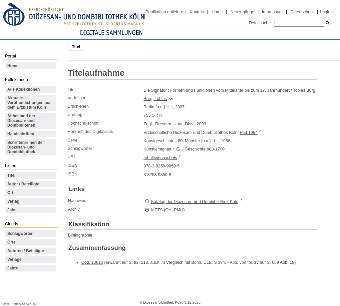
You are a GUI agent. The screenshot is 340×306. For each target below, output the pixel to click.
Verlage (14, 259)
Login (325, 12)
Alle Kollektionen (23, 89)
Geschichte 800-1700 (204, 149)
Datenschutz (302, 12)
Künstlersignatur (159, 149)
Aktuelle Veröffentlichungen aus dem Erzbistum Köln (29, 103)
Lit (171, 107)
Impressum (272, 12)
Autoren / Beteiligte (25, 251)
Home (217, 12)
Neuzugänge (242, 12)
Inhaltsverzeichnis (160, 157)
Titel (11, 175)
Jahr (11, 210)
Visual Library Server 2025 (20, 304)
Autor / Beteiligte (23, 184)
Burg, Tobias (155, 98)
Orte (11, 242)
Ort (10, 192)
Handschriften (20, 134)
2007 (179, 107)
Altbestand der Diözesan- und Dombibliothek (21, 121)
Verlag (13, 201)
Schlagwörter (20, 233)
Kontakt (197, 12)
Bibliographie (80, 235)
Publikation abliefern (164, 12)
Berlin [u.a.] (154, 107)
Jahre (12, 268)
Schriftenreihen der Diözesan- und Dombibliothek (25, 147)
